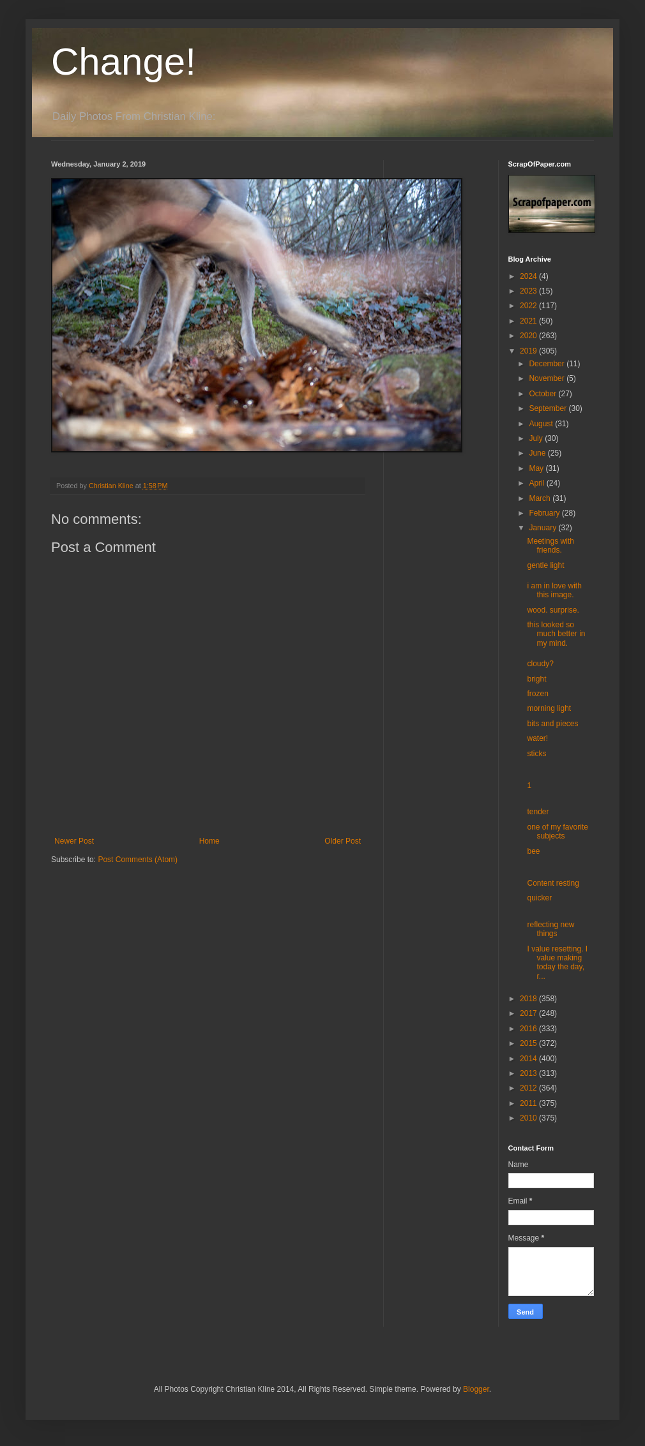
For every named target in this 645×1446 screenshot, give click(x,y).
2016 (529, 1028)
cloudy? (540, 663)
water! (537, 738)
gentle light (545, 565)
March (540, 498)
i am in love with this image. (554, 590)
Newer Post (74, 841)
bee (533, 851)
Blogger (476, 1389)
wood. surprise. (553, 610)
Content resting (553, 883)
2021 (529, 321)
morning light (549, 708)
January (543, 527)
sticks (536, 753)
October (543, 393)
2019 (529, 351)
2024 (529, 276)
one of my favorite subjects (557, 831)
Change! (123, 61)
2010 (529, 1118)
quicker (539, 897)
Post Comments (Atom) (138, 859)
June (538, 453)
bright (536, 679)
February (545, 513)
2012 (529, 1088)
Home (209, 841)
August (542, 423)
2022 (529, 305)
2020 (529, 335)
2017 (529, 1013)
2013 (529, 1073)
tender (538, 811)
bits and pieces (552, 723)
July (537, 438)
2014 (529, 1058)
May (537, 468)
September (548, 408)
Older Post (342, 841)
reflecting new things (550, 929)
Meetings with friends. (550, 546)
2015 (529, 1043)
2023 (529, 291)
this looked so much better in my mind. (556, 634)
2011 (529, 1103)
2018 (529, 998)
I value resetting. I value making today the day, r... (557, 962)
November (547, 378)
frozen (537, 693)
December (547, 363)
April (537, 483)
